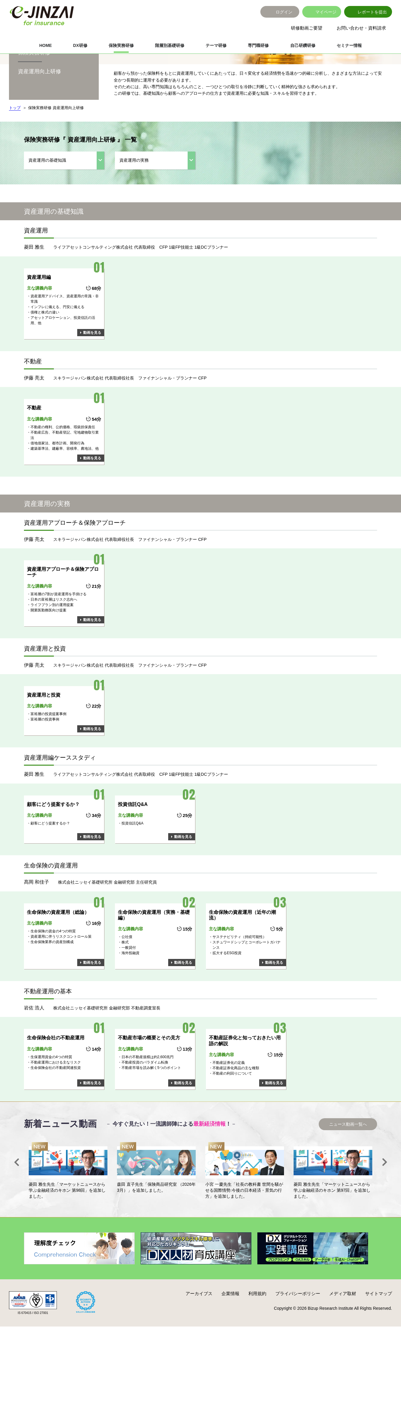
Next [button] (384, 1199)
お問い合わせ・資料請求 (361, 28)
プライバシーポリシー (297, 1331)
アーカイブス (199, 1331)
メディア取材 (342, 1331)
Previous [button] (16, 1199)
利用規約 (257, 1331)
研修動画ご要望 (306, 28)
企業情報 (230, 1331)
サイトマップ (378, 1331)
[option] (68, 1208)
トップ (15, 145)
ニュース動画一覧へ (348, 1161)
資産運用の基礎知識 (47, 197)
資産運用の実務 (134, 197)
